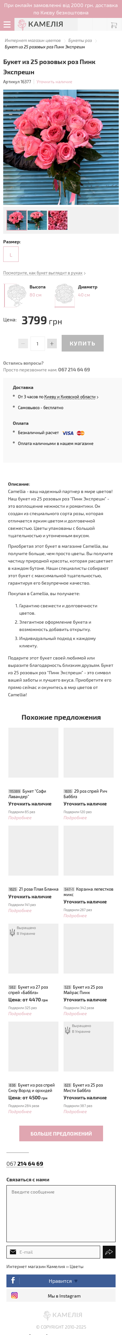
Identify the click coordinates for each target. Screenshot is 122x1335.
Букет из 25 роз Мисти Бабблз (83, 1087)
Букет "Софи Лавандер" (27, 794)
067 (24, 1163)
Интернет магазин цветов (33, 40)
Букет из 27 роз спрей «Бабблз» (28, 989)
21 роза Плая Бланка (38, 889)
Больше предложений (61, 1133)
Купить (83, 343)
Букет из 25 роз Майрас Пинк (83, 989)
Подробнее (20, 817)
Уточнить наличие (54, 81)
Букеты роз (80, 40)
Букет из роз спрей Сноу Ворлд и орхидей (31, 1087)
